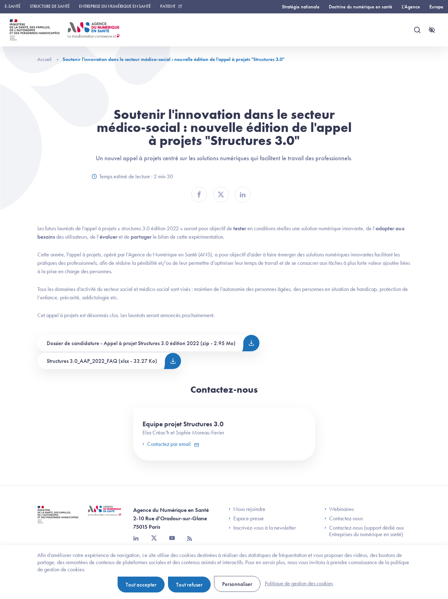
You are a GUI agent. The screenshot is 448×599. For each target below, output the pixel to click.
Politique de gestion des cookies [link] (299, 583)
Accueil (47, 59)
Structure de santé (50, 6)
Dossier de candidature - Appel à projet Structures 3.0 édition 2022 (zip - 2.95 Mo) (141, 343)
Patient (167, 6)
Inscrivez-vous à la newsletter (262, 527)
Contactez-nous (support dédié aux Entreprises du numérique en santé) (364, 531)
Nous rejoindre (247, 509)
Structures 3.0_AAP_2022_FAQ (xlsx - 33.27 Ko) (102, 360)
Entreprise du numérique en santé (115, 6)
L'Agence (411, 6)
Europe (436, 6)
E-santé (13, 6)
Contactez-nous (343, 518)
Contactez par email (167, 443)
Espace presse (246, 518)
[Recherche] (417, 30)
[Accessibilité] (432, 30)
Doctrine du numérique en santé (360, 6)
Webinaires (339, 509)
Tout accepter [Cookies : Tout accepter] (141, 584)
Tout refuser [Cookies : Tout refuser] (189, 584)
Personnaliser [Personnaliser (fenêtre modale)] (237, 583)
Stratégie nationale (301, 6)
